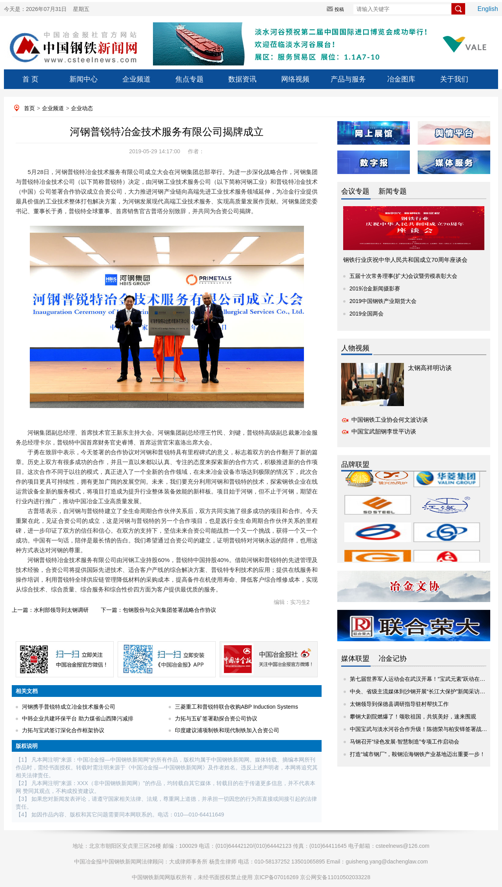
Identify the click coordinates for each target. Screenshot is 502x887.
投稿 (339, 9)
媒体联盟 (355, 658)
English (488, 8)
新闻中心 (83, 79)
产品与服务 (348, 79)
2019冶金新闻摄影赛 (374, 288)
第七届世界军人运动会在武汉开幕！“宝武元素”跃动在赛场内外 (426, 679)
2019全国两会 (366, 313)
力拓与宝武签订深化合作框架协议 (63, 730)
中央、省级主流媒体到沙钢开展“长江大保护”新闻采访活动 (420, 691)
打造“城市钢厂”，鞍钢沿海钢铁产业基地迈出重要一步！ (417, 754)
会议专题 (355, 191)
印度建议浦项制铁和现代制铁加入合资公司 (227, 730)
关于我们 (454, 79)
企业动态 (82, 108)
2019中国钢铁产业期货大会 (383, 301)
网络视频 (295, 79)
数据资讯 (242, 79)
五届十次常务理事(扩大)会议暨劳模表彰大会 (403, 276)
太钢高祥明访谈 (430, 368)
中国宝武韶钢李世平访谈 (383, 431)
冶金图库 (401, 79)
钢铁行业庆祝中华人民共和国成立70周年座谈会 (405, 259)
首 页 (30, 79)
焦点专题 (189, 79)
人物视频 (355, 348)
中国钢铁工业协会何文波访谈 (389, 419)
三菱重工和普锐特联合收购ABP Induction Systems (236, 707)
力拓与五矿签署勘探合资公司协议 (216, 718)
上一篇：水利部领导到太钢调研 (50, 610)
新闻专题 (392, 191)
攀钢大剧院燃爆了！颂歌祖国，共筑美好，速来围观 (413, 716)
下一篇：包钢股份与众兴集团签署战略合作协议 (158, 610)
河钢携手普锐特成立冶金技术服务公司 (68, 707)
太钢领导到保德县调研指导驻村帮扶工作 (399, 704)
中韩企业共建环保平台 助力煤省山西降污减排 (77, 718)
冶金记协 (392, 658)
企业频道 (136, 79)
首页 (29, 108)
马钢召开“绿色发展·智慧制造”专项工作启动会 (404, 741)
